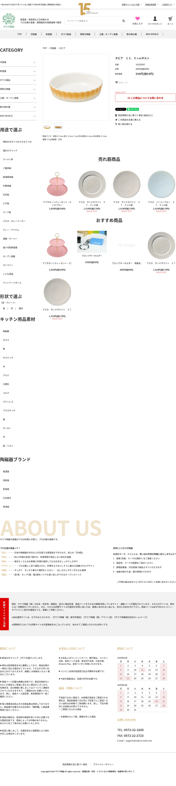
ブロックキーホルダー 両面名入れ (126, 263)
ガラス (6, 339)
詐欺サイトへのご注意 (130, 4)
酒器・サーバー (10, 238)
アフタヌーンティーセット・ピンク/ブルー (57, 203)
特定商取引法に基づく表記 (74, 764)
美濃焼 (6, 471)
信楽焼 (6, 480)
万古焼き (7, 497)
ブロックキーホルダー (92, 255)
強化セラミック (10, 150)
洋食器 (53, 48)
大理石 (6, 383)
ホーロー (7, 428)
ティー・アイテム (11, 229)
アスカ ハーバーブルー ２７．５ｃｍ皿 (161, 203)
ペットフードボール (12, 282)
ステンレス (8, 401)
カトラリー (8, 265)
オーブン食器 (9, 256)
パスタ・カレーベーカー (14, 220)
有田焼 (6, 489)
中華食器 (7, 185)
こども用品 (8, 273)
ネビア (62, 48)
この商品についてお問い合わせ (146, 98)
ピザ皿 (6, 203)
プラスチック (9, 410)
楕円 (21, 308)
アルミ (6, 375)
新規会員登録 (150, 4)
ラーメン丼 (8, 159)
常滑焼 (6, 506)
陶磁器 (6, 331)
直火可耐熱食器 (10, 247)
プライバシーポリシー (103, 764)
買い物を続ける (123, 124)
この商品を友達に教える (128, 119)
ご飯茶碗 (7, 168)
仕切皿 (6, 194)
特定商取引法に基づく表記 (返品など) (134, 115)
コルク (6, 392)
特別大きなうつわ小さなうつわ (17, 141)
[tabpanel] (76, 87)
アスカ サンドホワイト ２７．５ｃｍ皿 (92, 203)
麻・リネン (8, 445)
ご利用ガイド (167, 4)
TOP (45, 48)
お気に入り (121, 82)
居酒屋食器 (8, 176)
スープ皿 (7, 212)
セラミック (8, 357)
